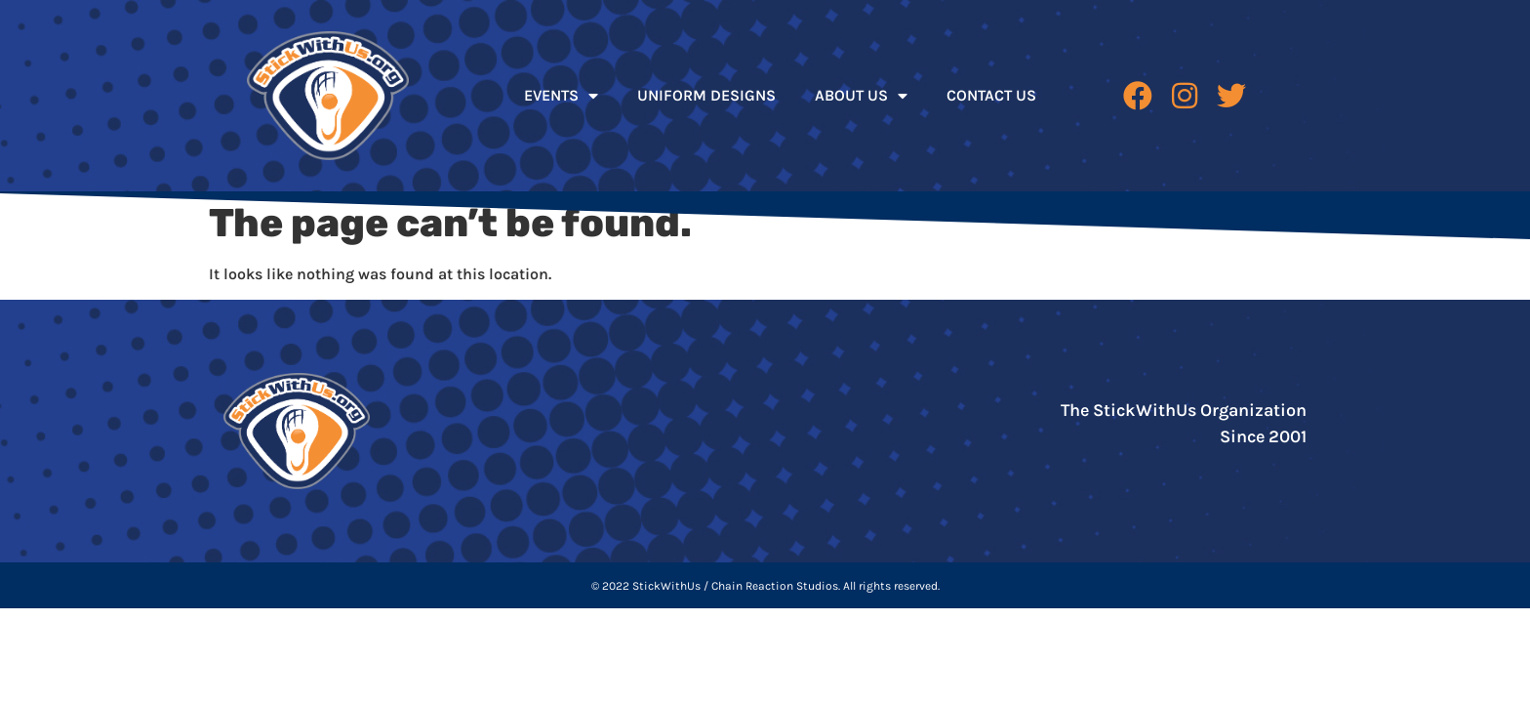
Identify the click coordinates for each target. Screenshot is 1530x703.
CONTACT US (991, 95)
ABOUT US (861, 95)
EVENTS (561, 95)
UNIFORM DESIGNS (706, 95)
